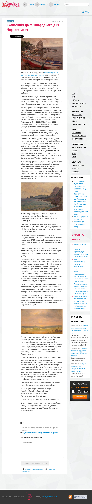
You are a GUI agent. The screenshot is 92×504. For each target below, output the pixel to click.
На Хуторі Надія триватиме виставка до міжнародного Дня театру (81, 209)
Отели (74, 154)
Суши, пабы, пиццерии (79, 103)
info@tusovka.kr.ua (50, 497)
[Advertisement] (81, 54)
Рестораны (75, 100)
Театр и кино (76, 133)
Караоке (74, 121)
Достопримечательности (80, 147)
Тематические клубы (79, 124)
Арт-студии (75, 172)
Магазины (75, 168)
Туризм (74, 151)
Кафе (73, 97)
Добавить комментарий (35, 463)
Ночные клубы (77, 115)
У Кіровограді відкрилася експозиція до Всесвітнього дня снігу (80, 186)
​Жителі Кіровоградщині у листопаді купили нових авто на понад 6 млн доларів (81, 276)
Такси (74, 157)
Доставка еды (76, 106)
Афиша (31, 4)
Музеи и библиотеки (79, 136)
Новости (44, 4)
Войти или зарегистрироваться (34, 469)
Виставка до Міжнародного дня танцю (81, 224)
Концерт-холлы (77, 139)
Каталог (57, 4)
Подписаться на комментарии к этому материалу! (40, 433)
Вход (87, 12)
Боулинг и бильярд (78, 118)
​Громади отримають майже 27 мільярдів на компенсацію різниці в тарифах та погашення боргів (81, 289)
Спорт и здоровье (78, 165)
